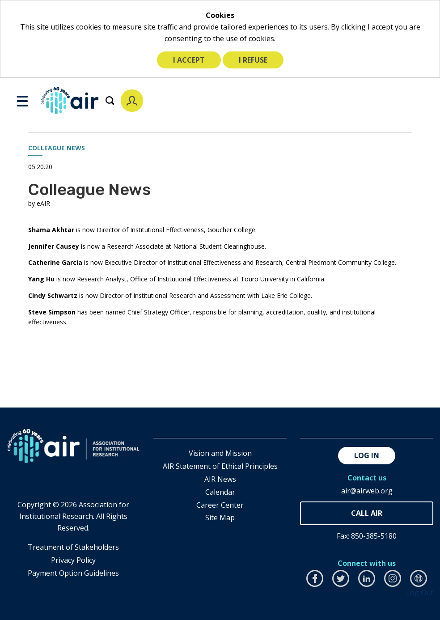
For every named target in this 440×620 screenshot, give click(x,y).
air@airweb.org (367, 491)
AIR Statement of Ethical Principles (220, 466)
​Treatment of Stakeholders (73, 547)
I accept (189, 60)
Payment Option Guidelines (73, 573)
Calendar (220, 492)
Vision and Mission (220, 453)
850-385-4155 (366, 513)
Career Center (220, 505)
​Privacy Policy (73, 560)
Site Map (220, 517)
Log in (366, 455)
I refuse (253, 60)
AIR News (220, 479)
